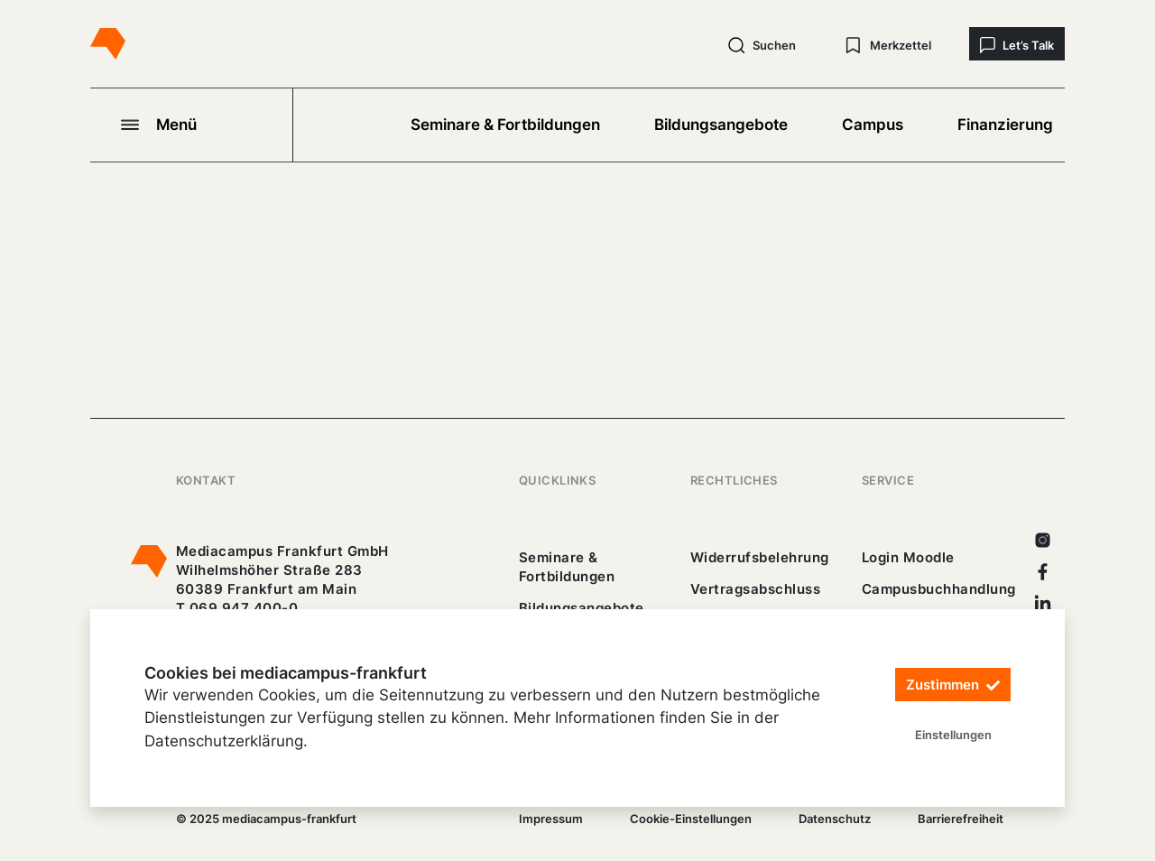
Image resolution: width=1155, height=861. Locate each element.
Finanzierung (1005, 125)
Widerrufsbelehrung (759, 557)
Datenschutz (835, 818)
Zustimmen (953, 684)
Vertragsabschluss (755, 588)
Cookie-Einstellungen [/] (691, 818)
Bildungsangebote (721, 125)
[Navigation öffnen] (191, 124)
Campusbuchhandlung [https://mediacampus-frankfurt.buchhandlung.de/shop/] (939, 588)
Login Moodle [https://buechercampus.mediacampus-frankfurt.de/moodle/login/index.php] (908, 557)
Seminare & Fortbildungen (505, 125)
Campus (872, 125)
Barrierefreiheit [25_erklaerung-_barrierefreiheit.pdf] (960, 818)
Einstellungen (953, 734)
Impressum (551, 818)
